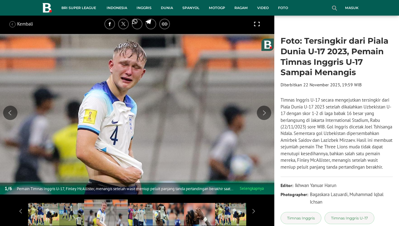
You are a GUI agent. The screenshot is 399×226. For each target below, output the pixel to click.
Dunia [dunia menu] (167, 8)
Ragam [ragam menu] (241, 8)
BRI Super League (78, 8)
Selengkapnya (252, 188)
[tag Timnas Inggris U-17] (349, 218)
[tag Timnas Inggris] (301, 218)
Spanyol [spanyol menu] (191, 8)
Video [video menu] (263, 8)
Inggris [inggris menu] (144, 8)
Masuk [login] (351, 8)
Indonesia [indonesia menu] (117, 8)
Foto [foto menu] (283, 8)
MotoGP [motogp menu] (217, 8)
